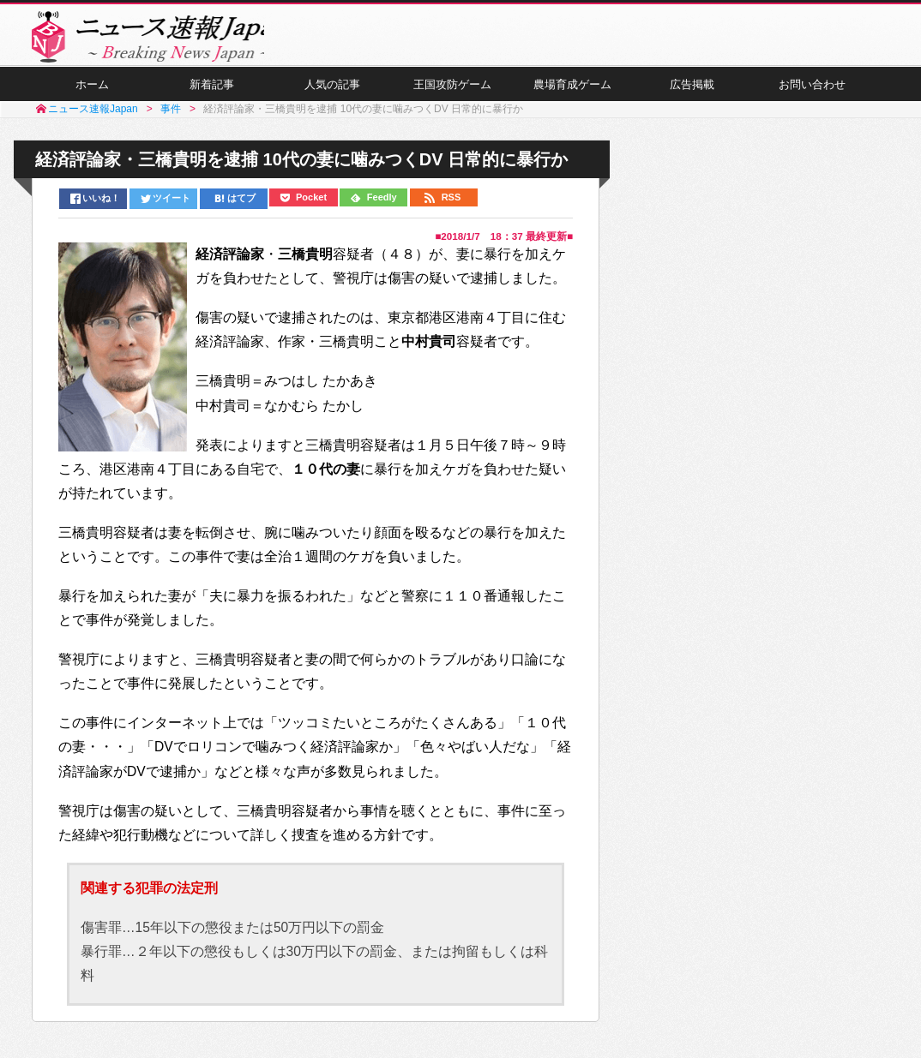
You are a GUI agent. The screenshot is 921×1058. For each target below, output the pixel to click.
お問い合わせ (812, 95)
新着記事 (212, 95)
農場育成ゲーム (572, 95)
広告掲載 (692, 95)
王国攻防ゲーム (452, 95)
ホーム (92, 95)
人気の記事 (332, 95)
